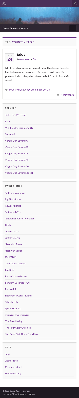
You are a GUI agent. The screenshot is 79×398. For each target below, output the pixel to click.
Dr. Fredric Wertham (15, 115)
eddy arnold (31, 89)
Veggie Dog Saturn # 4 (17, 153)
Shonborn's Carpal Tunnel (18, 295)
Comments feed (13, 367)
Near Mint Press (13, 244)
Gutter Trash (12, 231)
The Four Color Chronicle (18, 327)
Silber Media (11, 302)
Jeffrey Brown (12, 237)
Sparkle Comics (13, 308)
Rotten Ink (10, 289)
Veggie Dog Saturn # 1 (17, 140)
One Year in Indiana (15, 263)
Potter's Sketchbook (16, 276)
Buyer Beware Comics (15, 28)
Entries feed (11, 360)
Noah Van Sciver (13, 250)
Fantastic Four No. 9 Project (19, 218)
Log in (8, 354)
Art (34, 59)
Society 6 (10, 134)
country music (16, 89)
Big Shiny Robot (13, 199)
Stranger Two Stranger (17, 314)
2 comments (67, 94)
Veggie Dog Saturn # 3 (17, 147)
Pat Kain (9, 269)
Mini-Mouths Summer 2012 (19, 127)
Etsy (7, 121)
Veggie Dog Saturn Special (19, 172)
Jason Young (24, 59)
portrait (47, 89)
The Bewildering (13, 321)
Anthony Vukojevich (15, 192)
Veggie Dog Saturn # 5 (17, 159)
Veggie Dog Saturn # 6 (17, 166)
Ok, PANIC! (11, 257)
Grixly (8, 224)
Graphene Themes (25, 394)
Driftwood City (13, 212)
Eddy (21, 54)
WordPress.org (13, 373)
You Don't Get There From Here (21, 334)
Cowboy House (13, 205)
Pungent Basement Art (17, 282)
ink (40, 89)
